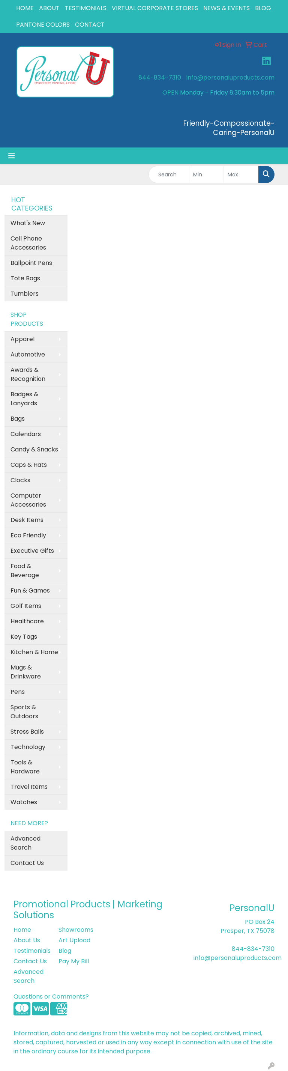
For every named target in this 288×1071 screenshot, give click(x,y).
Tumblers (24, 293)
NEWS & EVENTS (226, 8)
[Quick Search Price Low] (206, 174)
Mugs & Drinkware (25, 672)
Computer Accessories (28, 500)
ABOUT (49, 8)
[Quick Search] (168, 174)
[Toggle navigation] (12, 155)
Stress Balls (27, 731)
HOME (25, 8)
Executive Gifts (32, 550)
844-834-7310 (159, 77)
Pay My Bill (73, 961)
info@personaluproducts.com (230, 77)
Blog (64, 950)
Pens (17, 691)
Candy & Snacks (34, 449)
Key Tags (23, 636)
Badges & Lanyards (24, 399)
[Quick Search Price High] (241, 174)
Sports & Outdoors (24, 712)
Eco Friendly (28, 535)
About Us (27, 940)
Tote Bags (25, 278)
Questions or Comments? (51, 996)
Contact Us (27, 863)
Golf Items (25, 606)
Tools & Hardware (25, 767)
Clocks (20, 480)
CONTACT (90, 24)
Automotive (27, 354)
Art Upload (74, 940)
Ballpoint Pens (31, 263)
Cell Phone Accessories (28, 243)
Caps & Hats (28, 464)
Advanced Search (25, 843)
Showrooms (75, 929)
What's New (27, 223)
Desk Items (27, 520)
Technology (27, 747)
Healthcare (27, 621)
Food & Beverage (24, 570)
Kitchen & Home (34, 652)
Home (22, 929)
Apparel (22, 339)
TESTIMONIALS (85, 8)
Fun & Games (30, 590)
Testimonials (32, 950)
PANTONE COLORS (43, 24)
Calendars (25, 434)
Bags (17, 418)
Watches (23, 802)
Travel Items (29, 786)
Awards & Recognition (27, 374)
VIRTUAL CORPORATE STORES (155, 8)
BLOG (263, 8)
